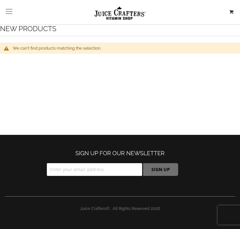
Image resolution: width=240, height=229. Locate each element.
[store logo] (120, 13)
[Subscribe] (160, 169)
